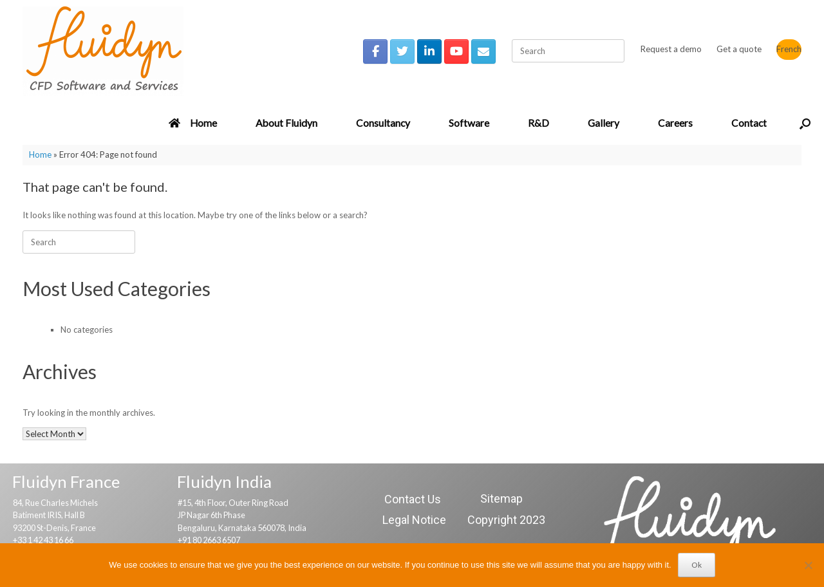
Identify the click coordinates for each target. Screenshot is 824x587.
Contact (749, 123)
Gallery (603, 123)
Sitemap (501, 498)
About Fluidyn (286, 123)
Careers (675, 123)
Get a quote (739, 49)
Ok (696, 565)
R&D (538, 123)
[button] (805, 123)
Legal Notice (414, 519)
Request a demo (671, 49)
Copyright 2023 (506, 519)
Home (193, 123)
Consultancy (383, 123)
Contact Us (412, 499)
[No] (807, 565)
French (788, 49)
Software (469, 123)
